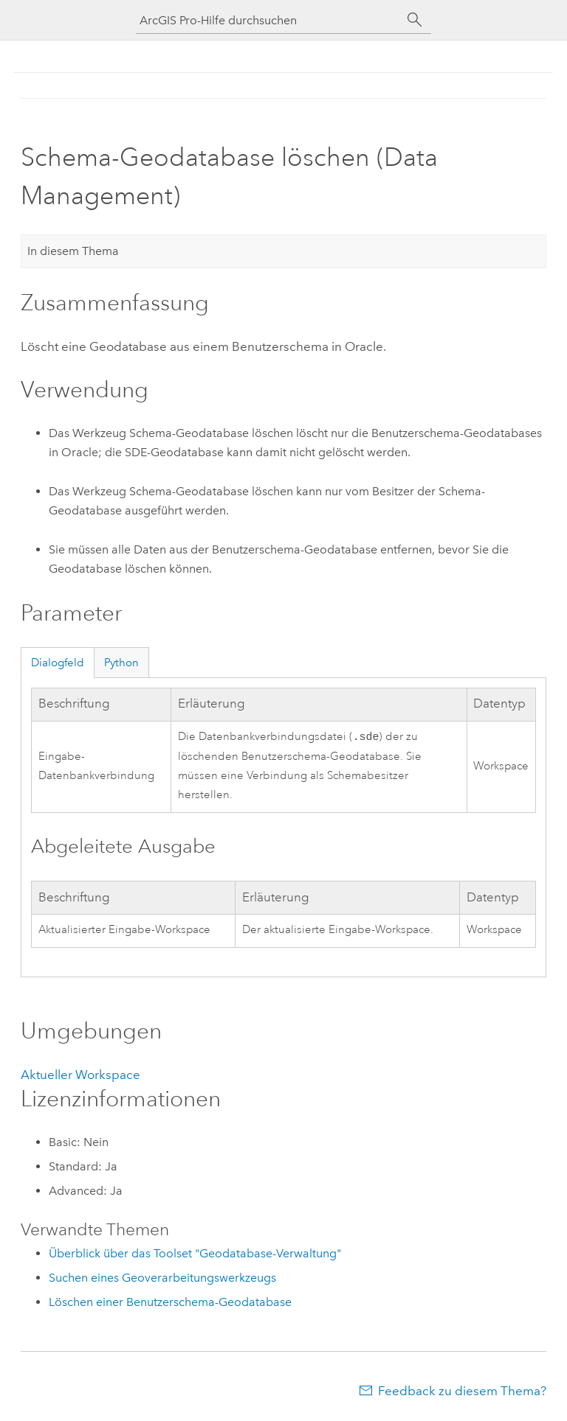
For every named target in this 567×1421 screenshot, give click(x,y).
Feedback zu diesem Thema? (462, 1392)
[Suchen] (415, 20)
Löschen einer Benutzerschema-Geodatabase (170, 1303)
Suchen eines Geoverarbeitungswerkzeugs (162, 1279)
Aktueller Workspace (80, 1076)
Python (121, 662)
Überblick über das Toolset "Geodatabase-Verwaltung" (195, 1255)
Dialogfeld (57, 662)
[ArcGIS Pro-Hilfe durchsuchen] (269, 20)
